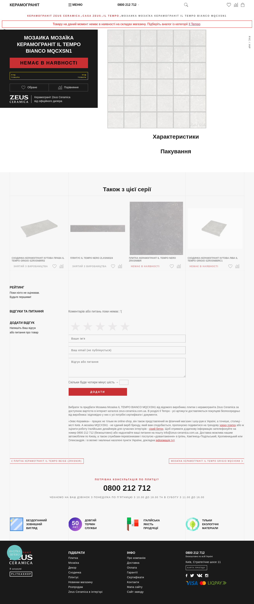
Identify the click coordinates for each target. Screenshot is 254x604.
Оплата (132, 567)
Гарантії (132, 572)
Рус (249, 38)
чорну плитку (227, 425)
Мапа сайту (135, 587)
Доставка (133, 562)
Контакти (133, 582)
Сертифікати (135, 577)
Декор (72, 567)
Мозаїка (73, 562)
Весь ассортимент (5, 41)
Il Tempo (194, 24)
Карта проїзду (196, 568)
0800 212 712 (127, 4)
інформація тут (165, 440)
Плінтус (73, 577)
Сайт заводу (135, 591)
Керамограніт (24, 5)
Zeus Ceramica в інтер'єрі (85, 591)
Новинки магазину (80, 582)
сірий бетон (156, 428)
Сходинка (74, 572)
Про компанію (136, 557)
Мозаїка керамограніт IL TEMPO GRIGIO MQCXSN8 (205, 461)
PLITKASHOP (21, 574)
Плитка (73, 557)
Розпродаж (75, 587)
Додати (97, 391)
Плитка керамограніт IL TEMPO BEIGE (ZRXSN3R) (48, 461)
